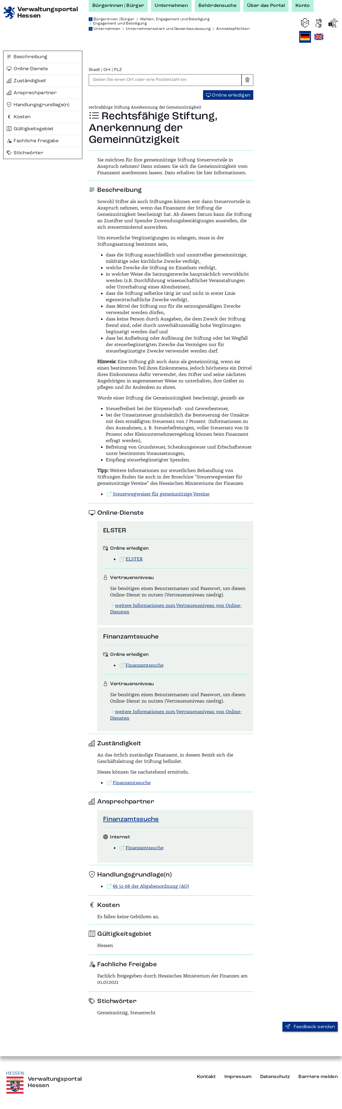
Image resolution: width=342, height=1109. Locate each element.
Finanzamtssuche (131, 819)
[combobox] (165, 80)
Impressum (238, 1076)
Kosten (18, 117)
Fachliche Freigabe (33, 141)
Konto (303, 5)
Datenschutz (275, 1076)
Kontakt (206, 1076)
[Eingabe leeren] (247, 80)
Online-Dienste (27, 69)
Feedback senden (310, 1026)
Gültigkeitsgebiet (30, 129)
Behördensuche (217, 5)
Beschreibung (27, 57)
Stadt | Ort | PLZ (105, 70)
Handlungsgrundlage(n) (38, 105)
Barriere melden (318, 1076)
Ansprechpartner (32, 93)
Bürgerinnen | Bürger (118, 5)
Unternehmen (171, 5)
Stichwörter (25, 153)
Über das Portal (266, 5)
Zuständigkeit (26, 81)
